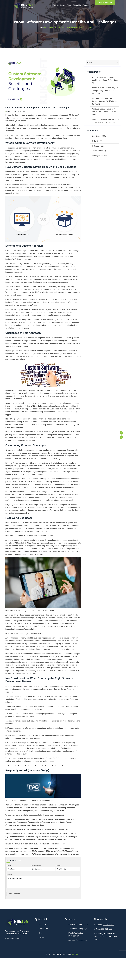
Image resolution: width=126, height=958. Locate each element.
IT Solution (96, 146)
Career (41, 937)
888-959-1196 (108, 925)
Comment (9, 874)
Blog (69, 5)
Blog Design (96, 136)
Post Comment (14, 894)
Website (58, 865)
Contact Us (87, 5)
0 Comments (21, 111)
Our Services (58, 5)
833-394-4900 (106, 929)
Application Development (78, 924)
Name (8, 865)
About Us (77, 5)
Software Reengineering (77, 940)
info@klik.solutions (14, 938)
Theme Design (97, 151)
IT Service (96, 141)
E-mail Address (36, 865)
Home (48, 5)
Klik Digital (76, 954)
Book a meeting (105, 2)
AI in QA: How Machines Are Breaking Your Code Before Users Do (105, 80)
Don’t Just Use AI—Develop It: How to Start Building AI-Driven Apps (104, 112)
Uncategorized (97, 156)
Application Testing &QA (77, 929)
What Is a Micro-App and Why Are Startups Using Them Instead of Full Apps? (105, 90)
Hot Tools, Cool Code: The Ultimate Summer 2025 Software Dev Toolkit (104, 101)
